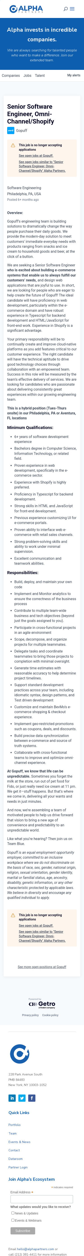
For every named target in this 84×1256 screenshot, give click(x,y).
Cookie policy (50, 1015)
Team (13, 1133)
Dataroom (16, 1159)
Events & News (19, 1142)
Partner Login (18, 1167)
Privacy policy (30, 1015)
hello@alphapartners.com (35, 1249)
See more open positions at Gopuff (42, 967)
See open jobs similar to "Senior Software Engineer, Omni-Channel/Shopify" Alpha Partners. (42, 166)
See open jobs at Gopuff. (36, 155)
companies (11, 75)
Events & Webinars (28, 1220)
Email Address (22, 1192)
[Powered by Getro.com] (42, 1003)
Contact (14, 1150)
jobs (27, 75)
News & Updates (26, 1213)
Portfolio (15, 1125)
